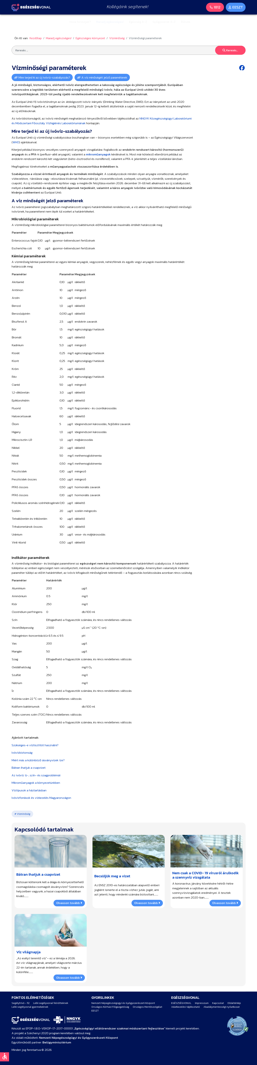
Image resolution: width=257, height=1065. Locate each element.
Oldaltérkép (234, 1003)
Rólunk (185, 22)
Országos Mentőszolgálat (147, 1007)
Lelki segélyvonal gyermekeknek (30, 1007)
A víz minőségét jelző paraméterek (104, 77)
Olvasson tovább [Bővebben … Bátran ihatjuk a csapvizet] (69, 903)
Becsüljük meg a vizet (112, 876)
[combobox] (129, 50)
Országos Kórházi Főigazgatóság (110, 1007)
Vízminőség (23, 814)
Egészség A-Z (138, 22)
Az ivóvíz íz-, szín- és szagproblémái (36, 775)
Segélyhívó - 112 (21, 1003)
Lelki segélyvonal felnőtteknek (50, 1003)
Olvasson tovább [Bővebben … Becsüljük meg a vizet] (147, 903)
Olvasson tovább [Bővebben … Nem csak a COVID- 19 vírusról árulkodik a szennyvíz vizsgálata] (225, 903)
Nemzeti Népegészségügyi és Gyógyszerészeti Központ (123, 1003)
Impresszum (202, 1003)
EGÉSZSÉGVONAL (181, 1003)
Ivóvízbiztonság (22, 752)
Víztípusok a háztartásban (29, 790)
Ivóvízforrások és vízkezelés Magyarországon (41, 797)
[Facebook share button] (242, 68)
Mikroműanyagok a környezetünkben (36, 782)
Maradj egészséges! (110, 22)
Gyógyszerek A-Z (164, 22)
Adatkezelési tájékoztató (185, 1007)
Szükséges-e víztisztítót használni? (35, 745)
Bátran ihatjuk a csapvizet (29, 767)
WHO (16, 142)
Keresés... (230, 50)
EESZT (95, 1011)
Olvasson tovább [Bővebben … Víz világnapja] (69, 977)
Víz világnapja (28, 952)
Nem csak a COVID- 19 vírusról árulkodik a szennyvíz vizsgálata (205, 875)
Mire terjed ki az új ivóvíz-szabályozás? (44, 77)
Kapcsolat (218, 1003)
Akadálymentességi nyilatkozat (221, 1007)
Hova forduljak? (80, 22)
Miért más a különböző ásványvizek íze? (38, 760)
